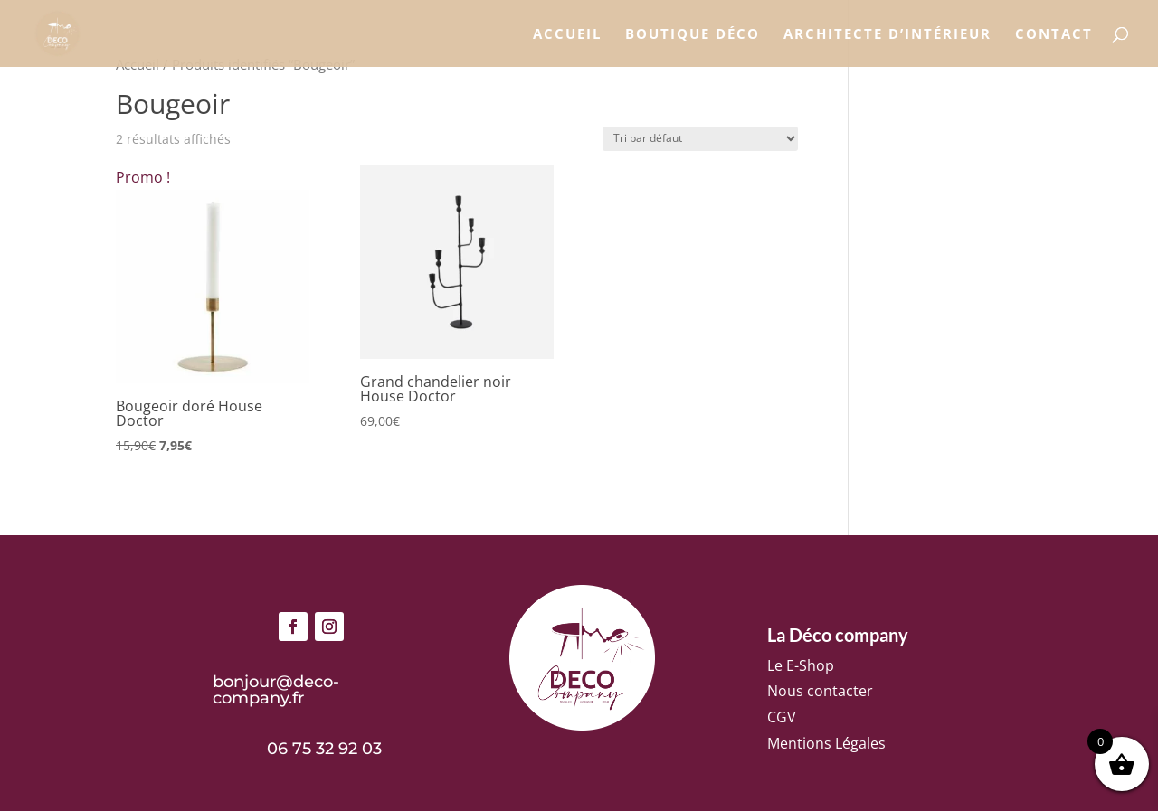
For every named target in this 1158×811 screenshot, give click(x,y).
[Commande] (700, 139)
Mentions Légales (826, 743)
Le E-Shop (800, 665)
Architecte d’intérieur (887, 34)
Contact (1054, 34)
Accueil (567, 34)
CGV (781, 717)
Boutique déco (692, 34)
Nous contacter (820, 691)
